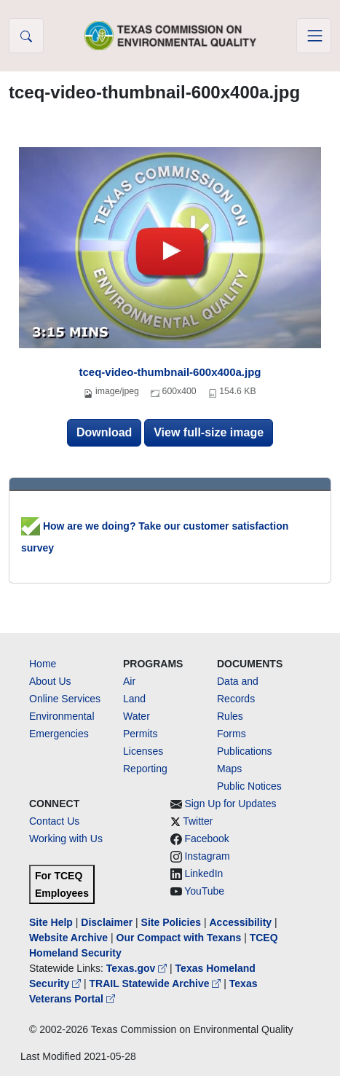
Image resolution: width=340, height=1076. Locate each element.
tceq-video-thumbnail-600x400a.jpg (170, 372)
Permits (140, 733)
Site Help (51, 922)
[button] (26, 35)
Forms (231, 733)
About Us (50, 681)
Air (129, 681)
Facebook (206, 838)
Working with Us (66, 838)
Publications (244, 751)
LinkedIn (203, 873)
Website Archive (68, 937)
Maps (229, 768)
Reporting (145, 768)
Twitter (198, 821)
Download (104, 432)
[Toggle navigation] (313, 35)
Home (42, 663)
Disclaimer (107, 922)
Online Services (64, 698)
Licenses (143, 751)
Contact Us (54, 821)
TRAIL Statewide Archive (157, 983)
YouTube (204, 891)
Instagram (206, 856)
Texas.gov (138, 968)
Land (134, 698)
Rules (230, 716)
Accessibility (241, 922)
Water (136, 716)
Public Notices (249, 786)
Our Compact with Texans (179, 937)
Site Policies (171, 922)
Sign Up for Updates (230, 803)
